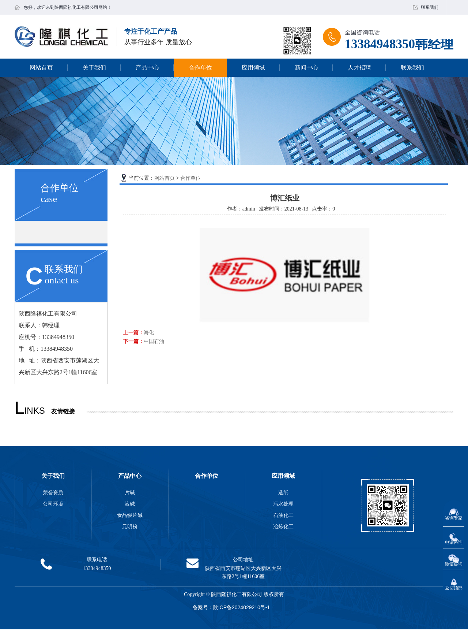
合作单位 (200, 67)
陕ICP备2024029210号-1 (241, 607)
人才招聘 (359, 67)
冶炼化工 (283, 526)
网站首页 (41, 67)
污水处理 (283, 503)
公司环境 (53, 503)
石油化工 (283, 515)
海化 (149, 332)
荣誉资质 (53, 492)
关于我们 (94, 67)
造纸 (283, 492)
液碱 (130, 503)
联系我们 (429, 7)
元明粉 (129, 526)
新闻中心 (306, 67)
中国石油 (154, 341)
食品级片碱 (130, 515)
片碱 (130, 492)
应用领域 (253, 67)
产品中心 (147, 67)
